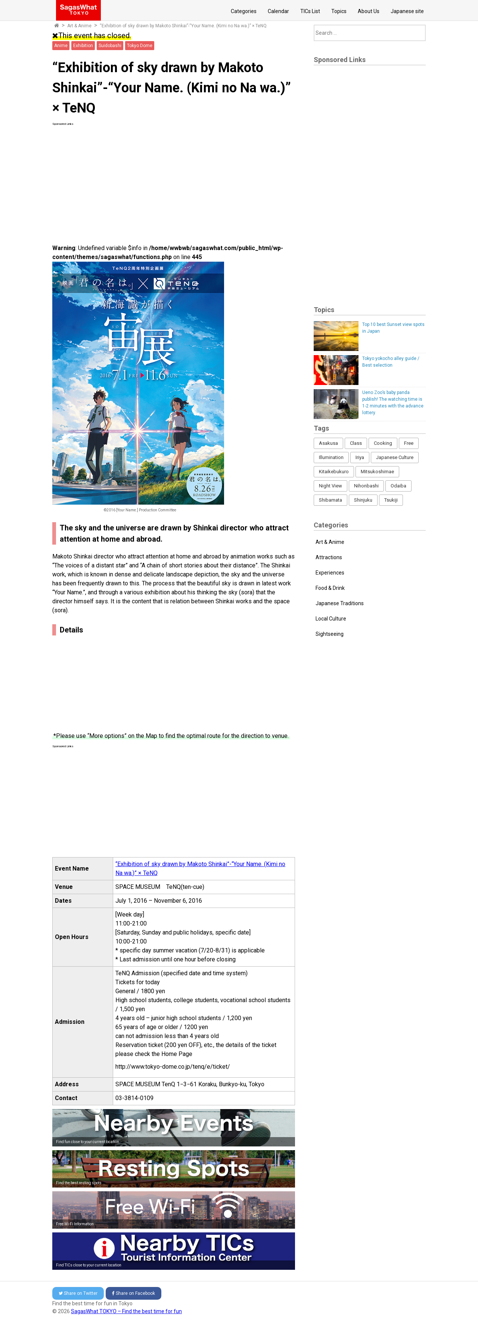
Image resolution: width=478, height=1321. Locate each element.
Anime (61, 45)
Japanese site (407, 11)
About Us (368, 11)
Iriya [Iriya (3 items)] (360, 457)
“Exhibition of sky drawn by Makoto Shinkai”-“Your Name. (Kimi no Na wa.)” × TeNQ (183, 25)
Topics (339, 11)
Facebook (133, 1293)
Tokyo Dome (139, 45)
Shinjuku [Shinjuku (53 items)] (363, 500)
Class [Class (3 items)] (356, 443)
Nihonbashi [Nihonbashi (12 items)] (366, 486)
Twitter (78, 1293)
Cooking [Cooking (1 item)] (383, 443)
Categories (244, 11)
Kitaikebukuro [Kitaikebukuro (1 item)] (334, 471)
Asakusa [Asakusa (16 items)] (328, 443)
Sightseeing (330, 634)
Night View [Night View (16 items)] (330, 486)
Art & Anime (79, 25)
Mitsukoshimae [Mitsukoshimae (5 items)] (377, 471)
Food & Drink (330, 588)
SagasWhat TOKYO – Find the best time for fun (126, 1311)
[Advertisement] (173, 178)
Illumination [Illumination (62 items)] (331, 457)
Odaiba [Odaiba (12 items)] (398, 486)
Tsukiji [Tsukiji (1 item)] (391, 500)
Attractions (329, 557)
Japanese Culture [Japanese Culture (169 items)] (394, 457)
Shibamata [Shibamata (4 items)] (330, 500)
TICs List (310, 11)
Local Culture (331, 619)
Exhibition (83, 45)
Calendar (278, 11)
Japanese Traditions (340, 603)
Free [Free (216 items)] (408, 443)
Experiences (330, 573)
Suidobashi (110, 45)
